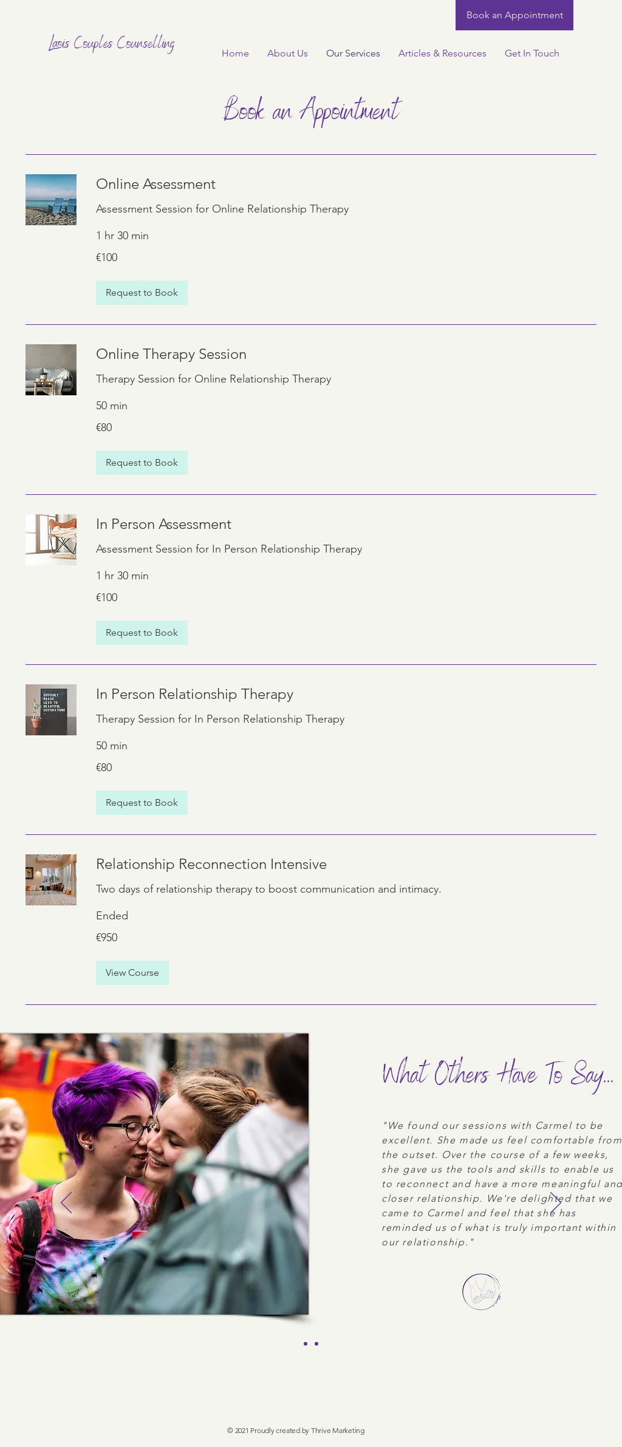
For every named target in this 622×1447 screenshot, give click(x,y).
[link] (346, 184)
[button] (142, 293)
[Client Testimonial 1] (305, 1344)
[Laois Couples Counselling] (115, 45)
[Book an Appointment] (514, 15)
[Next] (555, 1203)
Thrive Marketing (337, 1430)
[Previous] (66, 1203)
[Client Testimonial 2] (316, 1344)
